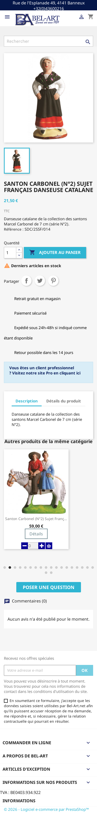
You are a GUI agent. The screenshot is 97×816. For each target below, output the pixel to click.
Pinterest (53, 280)
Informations (19, 801)
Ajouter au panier (55, 252)
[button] (4, 567)
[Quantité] (10, 252)
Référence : (14, 229)
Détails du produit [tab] (63, 400)
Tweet (40, 280)
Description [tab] (27, 400)
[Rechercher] (48, 41)
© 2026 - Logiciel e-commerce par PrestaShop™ (46, 809)
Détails (36, 534)
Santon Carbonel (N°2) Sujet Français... (36, 518)
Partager (26, 280)
